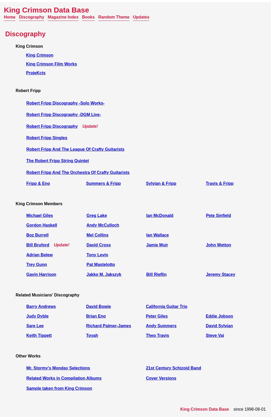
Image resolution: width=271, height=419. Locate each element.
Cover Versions (161, 378)
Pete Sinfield (218, 215)
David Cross (99, 245)
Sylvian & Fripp (161, 183)
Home (9, 17)
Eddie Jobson (219, 316)
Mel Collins (97, 235)
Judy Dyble (37, 316)
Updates (141, 17)
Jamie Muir (157, 245)
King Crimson (39, 55)
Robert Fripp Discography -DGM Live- (63, 114)
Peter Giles (157, 316)
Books (88, 17)
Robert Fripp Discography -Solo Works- (65, 103)
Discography (31, 17)
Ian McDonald (159, 215)
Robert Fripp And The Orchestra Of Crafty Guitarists (78, 172)
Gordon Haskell (41, 225)
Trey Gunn (36, 264)
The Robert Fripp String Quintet (57, 161)
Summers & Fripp (103, 183)
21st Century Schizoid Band (173, 368)
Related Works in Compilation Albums (64, 378)
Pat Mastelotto (101, 264)
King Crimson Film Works (51, 64)
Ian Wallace (157, 235)
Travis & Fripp (220, 183)
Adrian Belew (39, 255)
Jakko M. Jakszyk (104, 274)
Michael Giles (39, 215)
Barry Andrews (41, 306)
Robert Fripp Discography (52, 126)
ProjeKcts (36, 73)
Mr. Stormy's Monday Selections (58, 368)
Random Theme (114, 17)
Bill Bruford (37, 245)
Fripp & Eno (38, 183)
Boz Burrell (37, 235)
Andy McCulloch (103, 225)
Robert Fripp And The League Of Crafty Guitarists (75, 149)
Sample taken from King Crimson (59, 388)
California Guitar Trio (166, 306)
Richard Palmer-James (108, 326)
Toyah (92, 335)
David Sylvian (219, 326)
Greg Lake (97, 215)
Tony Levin (97, 255)
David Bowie (98, 306)
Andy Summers (161, 326)
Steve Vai (215, 335)
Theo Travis (157, 335)
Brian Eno (96, 316)
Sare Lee (35, 326)
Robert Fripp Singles (46, 138)
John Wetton (218, 245)
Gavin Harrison (41, 274)
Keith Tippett (39, 335)
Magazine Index (63, 17)
